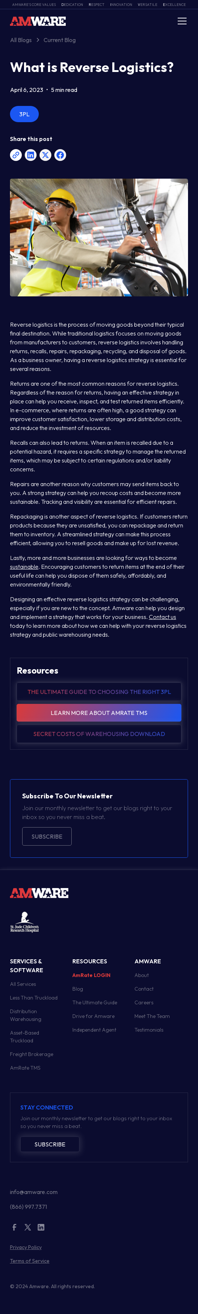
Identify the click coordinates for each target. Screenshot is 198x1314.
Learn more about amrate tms (99, 712)
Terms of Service (30, 1261)
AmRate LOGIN (91, 975)
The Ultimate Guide (94, 1002)
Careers (143, 1002)
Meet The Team (152, 1016)
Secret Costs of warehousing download (99, 733)
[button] (180, 21)
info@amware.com (34, 1192)
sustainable (24, 566)
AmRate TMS (25, 1067)
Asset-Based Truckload (24, 1036)
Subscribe (46, 836)
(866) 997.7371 (28, 1206)
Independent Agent (94, 1029)
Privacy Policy (26, 1247)
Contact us (162, 616)
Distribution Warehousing (25, 1015)
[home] (38, 21)
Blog (77, 989)
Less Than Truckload (34, 997)
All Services (23, 984)
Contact (144, 989)
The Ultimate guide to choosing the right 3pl (99, 691)
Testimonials (148, 1029)
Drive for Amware (93, 1016)
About (141, 975)
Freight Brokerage (31, 1054)
